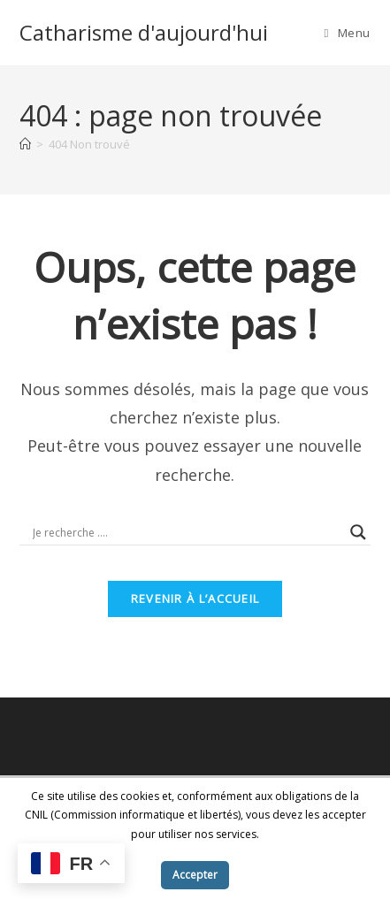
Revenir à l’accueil (195, 598)
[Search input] (187, 532)
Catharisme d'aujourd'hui (143, 32)
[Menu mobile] (348, 33)
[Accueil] (25, 144)
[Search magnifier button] (358, 532)
